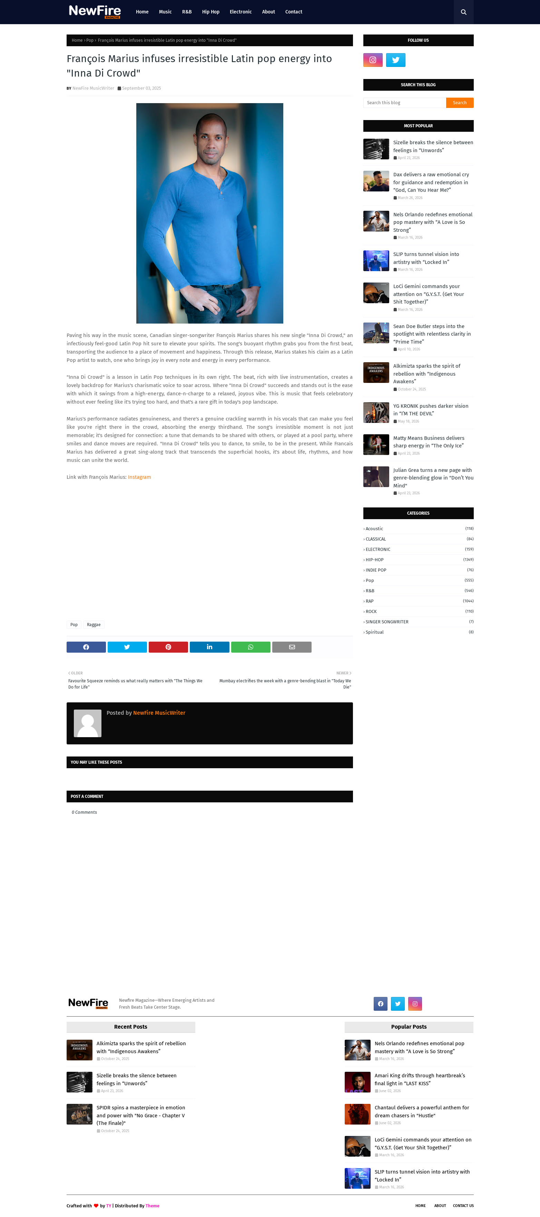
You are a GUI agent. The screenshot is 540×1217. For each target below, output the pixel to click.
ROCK (420, 611)
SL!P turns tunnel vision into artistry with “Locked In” (426, 258)
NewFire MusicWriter (93, 88)
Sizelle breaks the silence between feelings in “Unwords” (433, 146)
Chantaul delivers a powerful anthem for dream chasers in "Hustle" (422, 1112)
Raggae (94, 624)
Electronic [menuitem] (241, 12)
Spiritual (420, 632)
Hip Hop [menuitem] (210, 12)
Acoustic (420, 528)
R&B (420, 590)
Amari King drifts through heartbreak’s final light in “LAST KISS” (420, 1079)
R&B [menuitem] (187, 12)
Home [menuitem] (142, 12)
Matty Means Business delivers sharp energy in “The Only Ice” (428, 442)
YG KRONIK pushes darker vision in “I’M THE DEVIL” (431, 410)
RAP (420, 601)
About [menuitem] (268, 12)
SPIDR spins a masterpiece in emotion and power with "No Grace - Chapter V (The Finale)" (141, 1115)
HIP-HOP (420, 559)
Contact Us (463, 1206)
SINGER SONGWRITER (420, 621)
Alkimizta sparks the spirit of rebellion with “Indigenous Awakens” (426, 374)
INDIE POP (420, 570)
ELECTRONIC (420, 549)
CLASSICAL (420, 539)
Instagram (140, 477)
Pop (90, 40)
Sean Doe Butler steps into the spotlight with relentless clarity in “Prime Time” (432, 334)
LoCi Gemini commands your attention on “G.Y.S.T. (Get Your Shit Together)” (428, 294)
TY (108, 1205)
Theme (152, 1205)
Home (77, 40)
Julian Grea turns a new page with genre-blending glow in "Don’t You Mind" (433, 478)
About (440, 1206)
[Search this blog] (404, 103)
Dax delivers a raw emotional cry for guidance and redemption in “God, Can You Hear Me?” (431, 182)
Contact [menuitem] (293, 12)
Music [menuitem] (165, 12)
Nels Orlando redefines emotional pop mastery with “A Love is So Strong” (432, 222)
